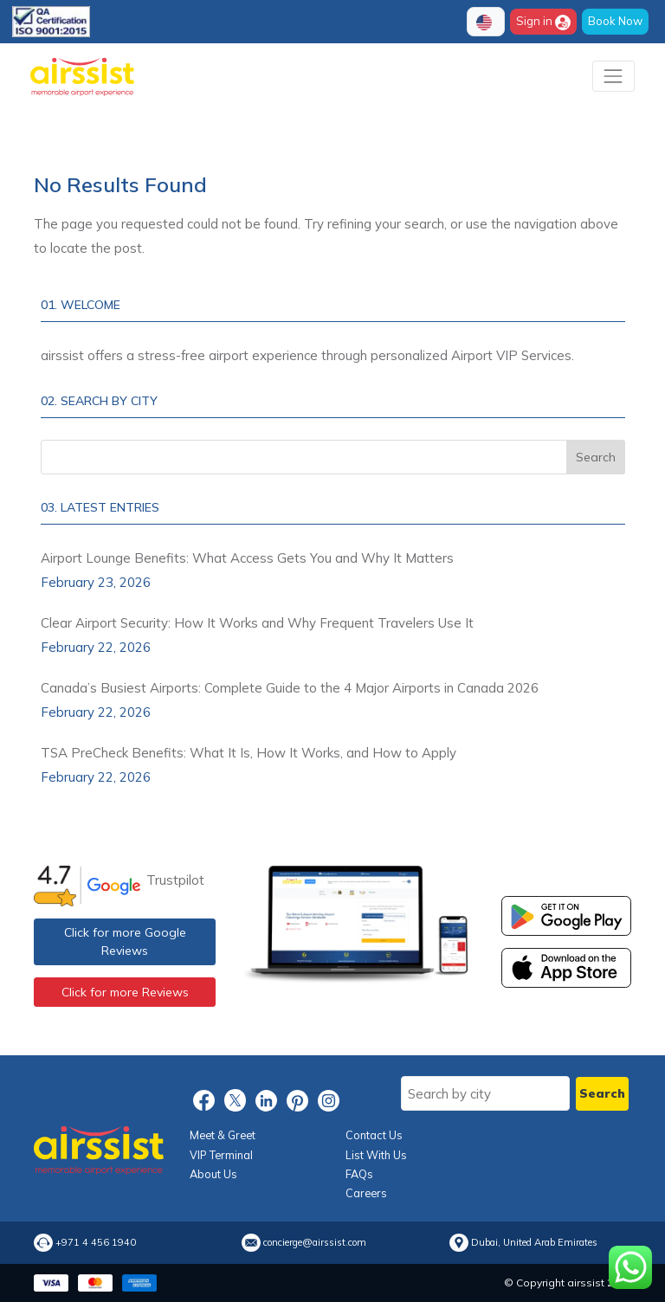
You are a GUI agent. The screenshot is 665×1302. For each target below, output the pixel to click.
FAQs (359, 1174)
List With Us (376, 1155)
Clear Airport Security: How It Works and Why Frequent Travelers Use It (257, 623)
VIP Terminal (221, 1155)
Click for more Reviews (125, 992)
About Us (213, 1174)
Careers (366, 1193)
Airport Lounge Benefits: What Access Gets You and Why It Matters (247, 558)
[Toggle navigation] (613, 76)
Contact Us (374, 1135)
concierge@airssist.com (314, 1242)
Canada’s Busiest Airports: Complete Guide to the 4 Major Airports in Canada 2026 (290, 688)
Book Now (615, 21)
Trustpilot (175, 880)
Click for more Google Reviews (125, 941)
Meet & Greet (222, 1135)
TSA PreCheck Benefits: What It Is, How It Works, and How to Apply (248, 752)
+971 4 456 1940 (95, 1242)
